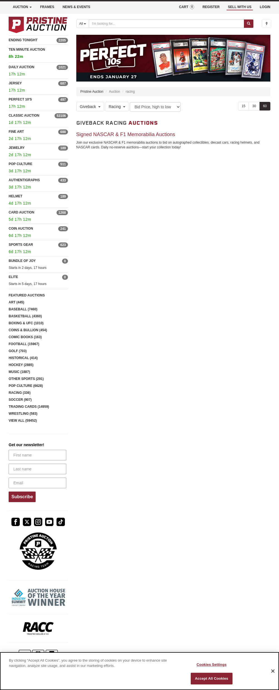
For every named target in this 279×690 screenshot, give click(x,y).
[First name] (37, 455)
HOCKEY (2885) (21, 365)
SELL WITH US (239, 7)
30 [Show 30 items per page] (254, 106)
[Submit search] (248, 23)
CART (186, 7)
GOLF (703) (18, 351)
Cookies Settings (212, 664)
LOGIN (265, 7)
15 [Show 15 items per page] (243, 106)
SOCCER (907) (20, 400)
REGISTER (210, 7)
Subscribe (22, 496)
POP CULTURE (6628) (26, 386)
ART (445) (16, 302)
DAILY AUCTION (21, 67)
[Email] (37, 483)
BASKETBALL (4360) (25, 316)
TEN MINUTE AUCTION (38, 54)
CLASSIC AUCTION (24, 115)
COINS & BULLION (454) (28, 330)
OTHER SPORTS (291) (26, 379)
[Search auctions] (166, 23)
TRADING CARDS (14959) (29, 407)
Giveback (90, 106)
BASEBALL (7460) (23, 309)
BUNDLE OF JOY (22, 261)
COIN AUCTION (21, 228)
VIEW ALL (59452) (23, 421)
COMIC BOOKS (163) (25, 337)
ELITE (13, 277)
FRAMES (47, 7)
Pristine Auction (92, 92)
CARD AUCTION (21, 212)
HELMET (15, 196)
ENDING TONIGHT (23, 40)
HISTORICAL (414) (23, 358)
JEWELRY (17, 148)
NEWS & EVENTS (76, 7)
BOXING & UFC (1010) (26, 323)
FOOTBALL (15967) (24, 344)
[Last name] (37, 469)
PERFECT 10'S (20, 99)
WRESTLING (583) (23, 414)
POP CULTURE (20, 164)
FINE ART (16, 132)
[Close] (273, 671)
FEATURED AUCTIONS (27, 295)
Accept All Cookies (211, 678)
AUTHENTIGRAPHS (24, 180)
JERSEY (15, 83)
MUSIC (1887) (19, 372)
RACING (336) (20, 393)
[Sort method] (155, 107)
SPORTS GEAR (21, 245)
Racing (117, 106)
